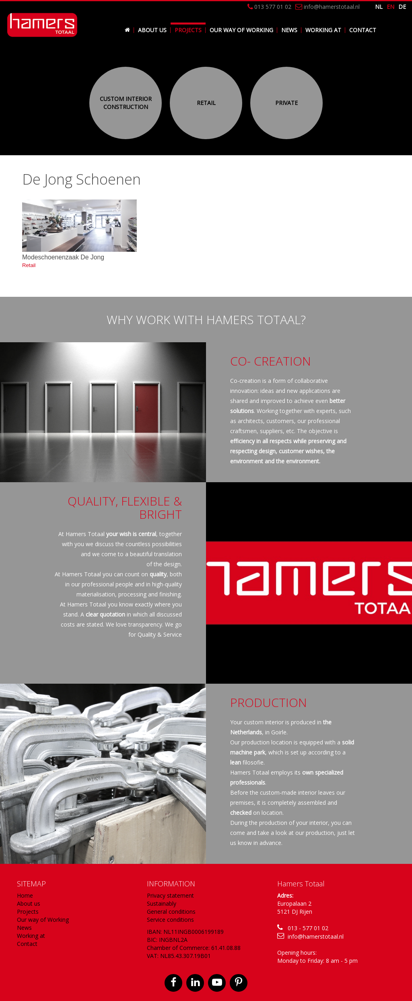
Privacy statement (170, 895)
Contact (362, 30)
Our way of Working (241, 30)
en (390, 6)
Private (286, 103)
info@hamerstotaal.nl (316, 936)
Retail (206, 103)
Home (25, 895)
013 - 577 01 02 (308, 928)
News (289, 30)
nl (379, 6)
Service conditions (170, 919)
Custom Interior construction (126, 103)
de (402, 6)
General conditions (171, 911)
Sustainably (161, 903)
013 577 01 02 (269, 6)
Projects (188, 30)
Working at (323, 30)
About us (152, 30)
